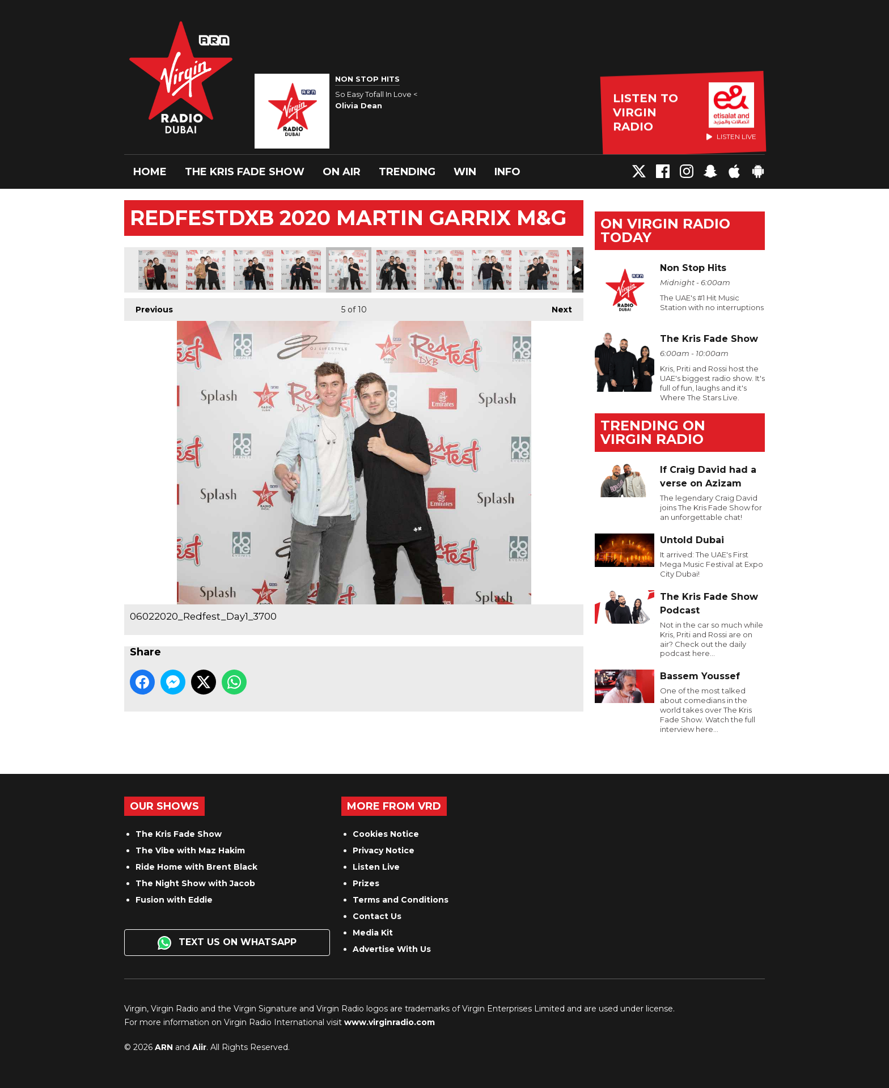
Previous (148, 306)
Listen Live (376, 867)
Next (556, 306)
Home (150, 172)
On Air (342, 172)
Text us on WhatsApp (227, 943)
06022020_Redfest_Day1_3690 (206, 270)
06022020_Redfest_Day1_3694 (301, 270)
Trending (407, 172)
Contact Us (377, 916)
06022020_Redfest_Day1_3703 (396, 270)
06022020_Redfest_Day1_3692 (253, 270)
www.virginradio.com (389, 1022)
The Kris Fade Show (244, 172)
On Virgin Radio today (665, 230)
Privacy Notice (383, 850)
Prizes (366, 883)
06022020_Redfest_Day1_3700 (349, 270)
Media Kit (373, 933)
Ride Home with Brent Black (196, 867)
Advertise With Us (392, 949)
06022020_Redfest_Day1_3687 (158, 270)
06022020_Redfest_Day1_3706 (444, 270)
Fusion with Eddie (174, 900)
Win (465, 172)
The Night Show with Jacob (195, 883)
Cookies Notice (386, 834)
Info (507, 172)
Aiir (199, 1047)
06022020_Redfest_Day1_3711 (491, 270)
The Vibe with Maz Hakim (190, 850)
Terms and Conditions (400, 900)
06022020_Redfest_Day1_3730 (539, 270)
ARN (164, 1047)
